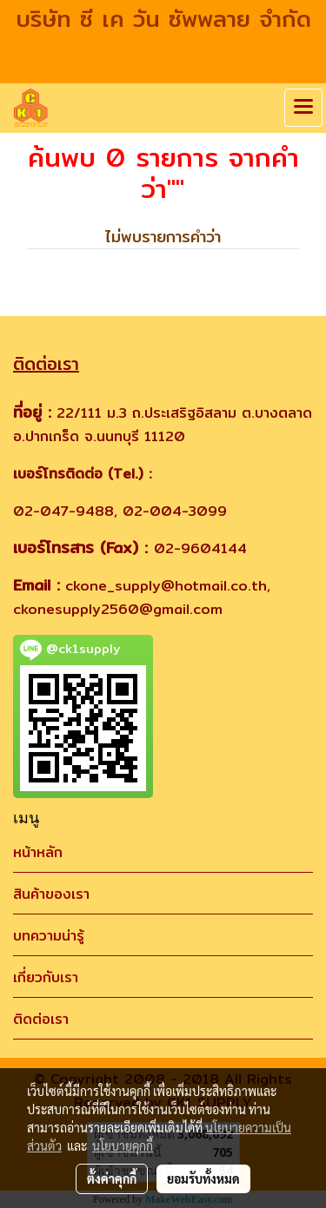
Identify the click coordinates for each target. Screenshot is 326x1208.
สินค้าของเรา (51, 894)
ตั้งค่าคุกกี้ (111, 1178)
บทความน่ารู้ (48, 936)
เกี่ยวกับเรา (45, 977)
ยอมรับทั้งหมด (203, 1178)
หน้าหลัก (38, 852)
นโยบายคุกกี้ (122, 1145)
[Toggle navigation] (303, 108)
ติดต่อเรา (41, 1019)
